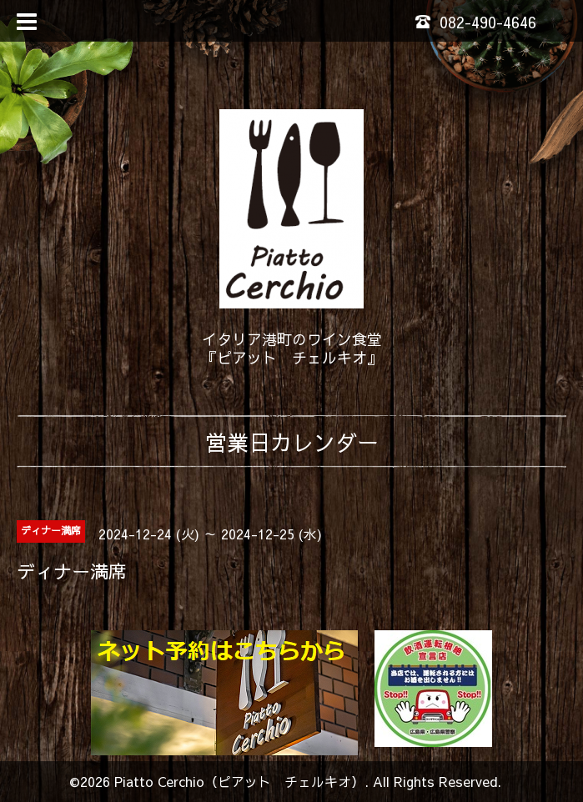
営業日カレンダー (292, 442)
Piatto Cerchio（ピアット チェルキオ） (239, 781)
